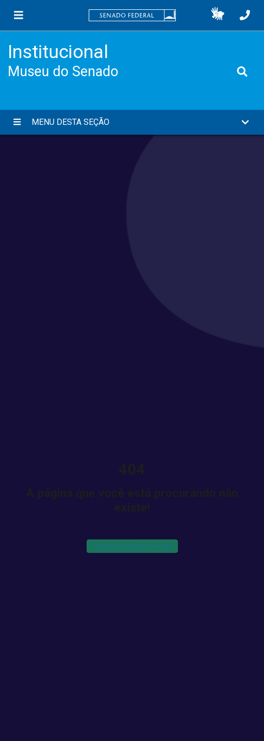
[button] (217, 15)
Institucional (58, 52)
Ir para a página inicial (132, 546)
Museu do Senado (63, 71)
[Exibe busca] (242, 71)
